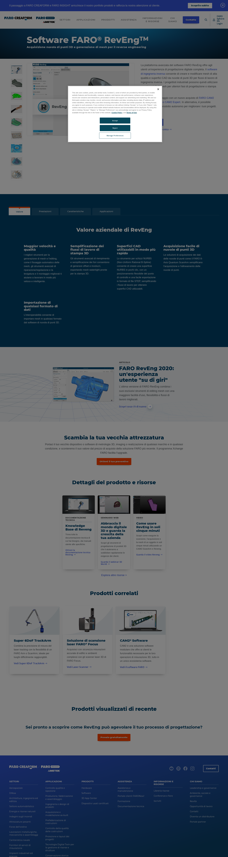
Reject (115, 128)
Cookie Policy (117, 112)
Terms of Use (132, 112)
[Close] (158, 89)
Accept (115, 120)
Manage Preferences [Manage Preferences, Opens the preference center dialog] (115, 135)
